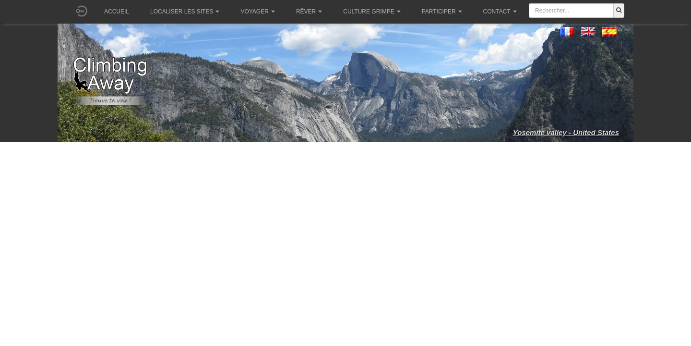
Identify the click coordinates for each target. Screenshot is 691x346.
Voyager (257, 11)
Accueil (116, 11)
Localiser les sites (184, 11)
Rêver (309, 11)
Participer (442, 11)
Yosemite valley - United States (566, 132)
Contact (500, 11)
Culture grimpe (371, 11)
